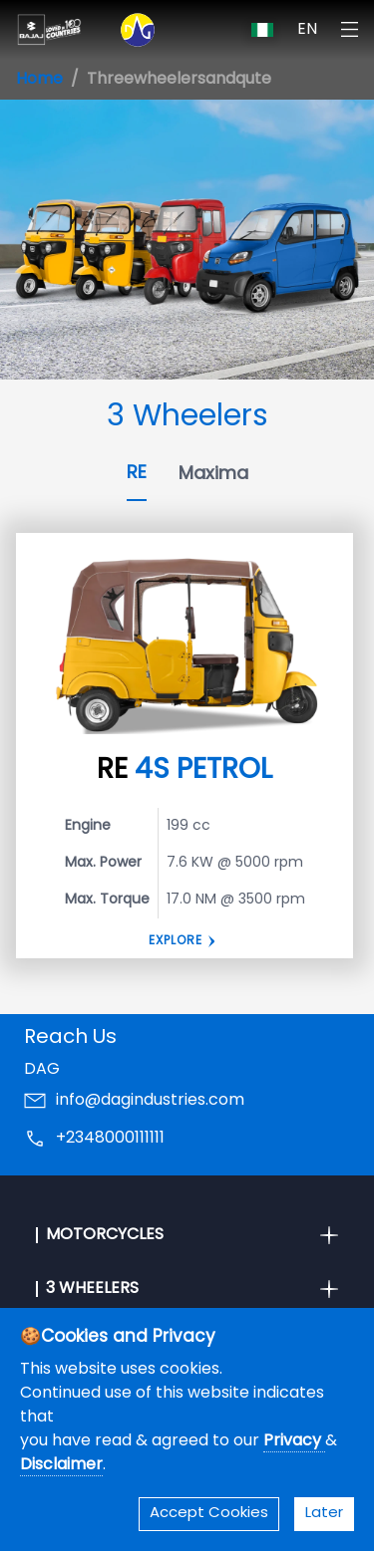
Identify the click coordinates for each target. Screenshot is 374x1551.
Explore (175, 941)
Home (39, 80)
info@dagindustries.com (150, 1101)
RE (137, 473)
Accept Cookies (209, 1513)
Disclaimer (61, 1465)
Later (324, 1513)
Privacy (294, 1441)
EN (307, 30)
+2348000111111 (110, 1139)
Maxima (213, 474)
